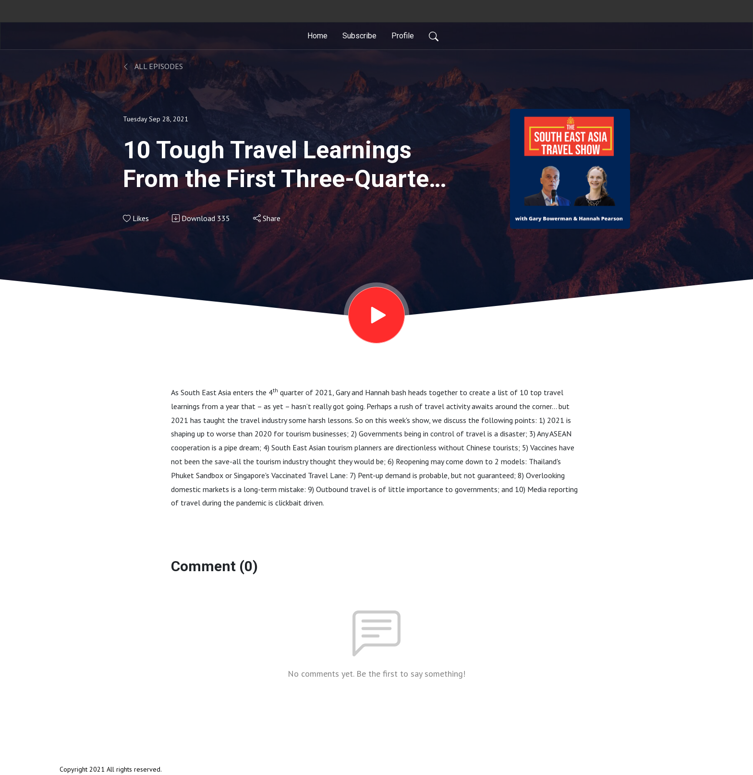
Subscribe (359, 35)
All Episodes (153, 66)
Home (317, 35)
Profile (402, 35)
